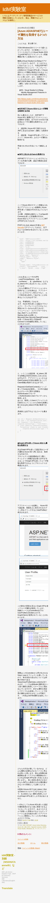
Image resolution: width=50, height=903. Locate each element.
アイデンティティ (40, 838)
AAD (24, 835)
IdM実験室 (14, 9)
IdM (25, 837)
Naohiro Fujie (26, 830)
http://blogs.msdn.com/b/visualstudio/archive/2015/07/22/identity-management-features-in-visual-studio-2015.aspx (33, 101)
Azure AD (20, 837)
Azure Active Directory (39, 835)
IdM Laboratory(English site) (8, 890)
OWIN (44, 837)
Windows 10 (30, 838)
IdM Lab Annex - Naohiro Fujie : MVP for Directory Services (9, 884)
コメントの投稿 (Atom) (31, 858)
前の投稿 (44, 853)
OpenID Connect (36, 837)
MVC (28, 837)
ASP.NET (29, 835)
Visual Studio (22, 838)
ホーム (33, 853)
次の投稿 (21, 853)
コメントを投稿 (23, 849)
